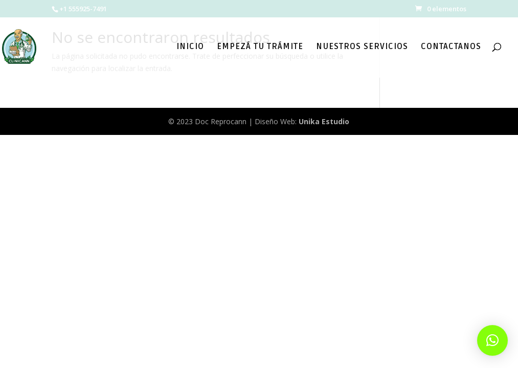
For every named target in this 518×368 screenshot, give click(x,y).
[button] (492, 340)
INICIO (190, 47)
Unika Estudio (324, 121)
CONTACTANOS (451, 47)
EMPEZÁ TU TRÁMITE (260, 47)
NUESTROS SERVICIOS (362, 47)
